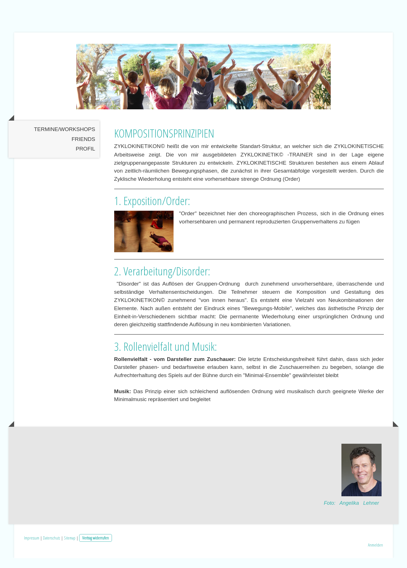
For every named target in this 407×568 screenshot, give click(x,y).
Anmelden (375, 555)
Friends (83, 149)
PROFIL (85, 159)
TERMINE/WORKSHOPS (64, 139)
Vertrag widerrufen (95, 547)
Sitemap (69, 547)
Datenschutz (51, 547)
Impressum (31, 547)
